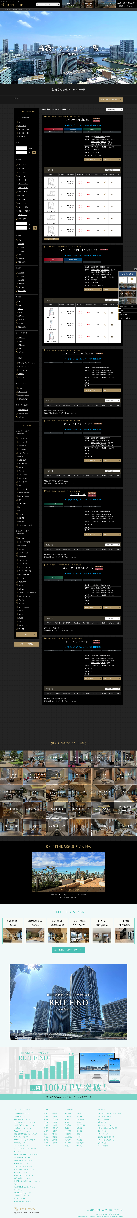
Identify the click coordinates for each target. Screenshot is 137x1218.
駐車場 (20, 456)
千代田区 (55, 1119)
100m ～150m (24, 211)
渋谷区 (46, 1116)
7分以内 (21, 283)
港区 (45, 1113)
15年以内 (21, 258)
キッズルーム (22, 474)
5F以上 (20, 309)
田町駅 (67, 1128)
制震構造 (21, 521)
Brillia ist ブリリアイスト (22, 1146)
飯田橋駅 (79, 1128)
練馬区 (54, 1140)
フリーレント (22, 392)
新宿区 (46, 1119)
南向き (20, 621)
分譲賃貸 (21, 374)
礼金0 (20, 388)
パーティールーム (24, 492)
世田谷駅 (103, 142)
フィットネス (22, 482)
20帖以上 (21, 345)
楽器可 (20, 514)
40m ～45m (23, 184)
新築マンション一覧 (104, 1125)
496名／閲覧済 (51, 638)
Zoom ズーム (18, 1190)
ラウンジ (21, 471)
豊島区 (54, 1131)
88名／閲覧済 (51, 491)
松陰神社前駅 (105, 139)
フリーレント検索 (103, 1119)
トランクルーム (23, 453)
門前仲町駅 (80, 1119)
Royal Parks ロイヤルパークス (24, 1166)
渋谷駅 (79, 1113)
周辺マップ (107, 159)
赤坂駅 (67, 1119)
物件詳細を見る (90, 159)
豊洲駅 (79, 1122)
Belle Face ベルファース (22, 1196)
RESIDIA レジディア (20, 1116)
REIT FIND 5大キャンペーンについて (109, 1113)
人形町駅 (68, 1134)
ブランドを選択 (26, 644)
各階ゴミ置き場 (23, 496)
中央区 (54, 1113)
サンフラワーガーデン (78, 641)
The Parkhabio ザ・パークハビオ (25, 1122)
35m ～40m (23, 180)
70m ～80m (23, 199)
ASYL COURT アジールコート (23, 1178)
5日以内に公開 (23, 413)
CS (19, 511)
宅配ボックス (22, 445)
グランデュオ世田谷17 (78, 119)
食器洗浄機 (22, 582)
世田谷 (103, 137)
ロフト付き (22, 603)
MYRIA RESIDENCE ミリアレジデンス (26, 1154)
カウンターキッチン (25, 567)
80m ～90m (23, 203)
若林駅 (103, 144)
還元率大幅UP (23, 399)
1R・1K (20, 122)
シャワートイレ (23, 553)
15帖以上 (21, 341)
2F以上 (20, 305)
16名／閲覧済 (51, 116)
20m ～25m (23, 168)
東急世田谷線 (95, 139)
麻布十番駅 (68, 1113)
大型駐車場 (22, 460)
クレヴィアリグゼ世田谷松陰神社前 (78, 250)
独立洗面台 (22, 545)
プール (20, 485)
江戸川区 (47, 1146)
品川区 (46, 1122)
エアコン (21, 589)
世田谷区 (98, 137)
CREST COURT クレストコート (24, 1169)
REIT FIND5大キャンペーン (67, 949)
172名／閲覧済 (51, 247)
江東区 (54, 1116)
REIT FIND (8, 10)
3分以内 (21, 276)
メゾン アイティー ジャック (78, 353)
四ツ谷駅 (79, 1131)
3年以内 (21, 244)
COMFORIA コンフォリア (22, 1119)
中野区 (46, 1137)
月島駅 (67, 1146)
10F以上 (21, 312)
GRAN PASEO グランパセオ (23, 1157)
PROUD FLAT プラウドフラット (24, 1125)
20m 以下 (22, 164)
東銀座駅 (68, 1140)
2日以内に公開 (23, 410)
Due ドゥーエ (18, 1151)
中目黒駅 (79, 1140)
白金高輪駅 (68, 1125)
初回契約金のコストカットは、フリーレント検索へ (67, 1097)
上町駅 (103, 370)
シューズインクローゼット (27, 592)
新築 (19, 240)
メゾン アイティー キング (78, 424)
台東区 (54, 1125)
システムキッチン (24, 564)
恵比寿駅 (79, 1116)
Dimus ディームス (20, 1143)
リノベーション (23, 625)
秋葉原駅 (79, 1146)
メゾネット (22, 600)
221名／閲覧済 (51, 565)
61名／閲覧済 (51, 421)
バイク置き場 (22, 464)
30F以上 (21, 319)
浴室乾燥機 (22, 556)
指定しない (22, 219)
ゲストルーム (22, 489)
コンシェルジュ (23, 478)
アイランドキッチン (25, 571)
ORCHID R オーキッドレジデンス (24, 1140)
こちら (55, 413)
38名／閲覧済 (51, 350)
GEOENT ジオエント (20, 1199)
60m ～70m (23, 195)
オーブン (21, 578)
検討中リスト (102, 1131)
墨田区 (46, 1128)
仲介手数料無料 (23, 395)
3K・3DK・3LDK (23, 133)
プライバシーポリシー (105, 1134)
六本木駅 (68, 1116)
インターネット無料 (25, 525)
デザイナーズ (22, 370)
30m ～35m (23, 176)
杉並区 (54, 1137)
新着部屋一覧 (102, 1122)
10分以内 (21, 287)
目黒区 (54, 1122)
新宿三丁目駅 (81, 1125)
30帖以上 (21, 348)
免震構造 (21, 518)
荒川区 (54, 1134)
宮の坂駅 (103, 372)
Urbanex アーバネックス (22, 1131)
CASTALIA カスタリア (21, 1137)
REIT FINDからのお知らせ (106, 1140)
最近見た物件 (123, 280)
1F (19, 301)
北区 (45, 1134)
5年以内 (21, 247)
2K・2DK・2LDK (23, 129)
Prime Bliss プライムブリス (23, 1202)
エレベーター (22, 438)
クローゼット (22, 560)
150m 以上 (22, 215)
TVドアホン (22, 449)
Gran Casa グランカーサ (22, 1172)
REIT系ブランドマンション (27, 363)
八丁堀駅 (68, 1143)
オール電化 (22, 503)
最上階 (20, 323)
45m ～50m (23, 188)
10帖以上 (21, 338)
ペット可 (21, 377)
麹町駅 (79, 1134)
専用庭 (20, 611)
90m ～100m (23, 207)
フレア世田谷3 (78, 494)
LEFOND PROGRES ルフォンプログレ (26, 1134)
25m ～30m (23, 172)
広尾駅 (67, 1122)
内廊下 (20, 500)
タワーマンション (24, 366)
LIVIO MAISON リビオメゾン (23, 1193)
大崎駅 (79, 1137)
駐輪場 (20, 467)
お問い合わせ (102, 1143)
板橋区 (46, 1140)
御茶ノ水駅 (80, 1143)
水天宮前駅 (68, 1137)
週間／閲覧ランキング (105, 1116)
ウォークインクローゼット (27, 596)
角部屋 (20, 614)
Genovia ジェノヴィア (21, 1163)
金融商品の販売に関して (106, 1137)
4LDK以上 (21, 137)
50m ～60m (23, 192)
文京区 (46, 1125)
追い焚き (21, 549)
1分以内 (21, 273)
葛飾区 (54, 1143)
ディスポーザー (23, 574)
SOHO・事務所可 (24, 542)
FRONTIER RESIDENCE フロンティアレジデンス (27, 1182)
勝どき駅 (68, 1131)
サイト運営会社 (103, 1146)
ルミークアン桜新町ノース (78, 568)
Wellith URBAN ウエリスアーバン (24, 1187)
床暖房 (20, 585)
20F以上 (21, 316)
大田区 (46, 1131)
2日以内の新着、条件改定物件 (108, 1128)
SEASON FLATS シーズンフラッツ (25, 1149)
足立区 (46, 1143)
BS (19, 507)
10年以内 (21, 255)
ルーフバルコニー (24, 607)
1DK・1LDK (22, 126)
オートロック (22, 442)
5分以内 (21, 280)
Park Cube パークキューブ (22, 1128)
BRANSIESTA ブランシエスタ (23, 1175)
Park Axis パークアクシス (22, 1113)
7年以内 (21, 251)
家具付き (21, 629)
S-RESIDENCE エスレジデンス (23, 1160)
